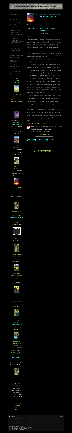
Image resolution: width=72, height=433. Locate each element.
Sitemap (13, 416)
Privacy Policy (11, 419)
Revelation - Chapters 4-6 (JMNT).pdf (41, 129)
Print (10, 416)
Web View (61, 416)
